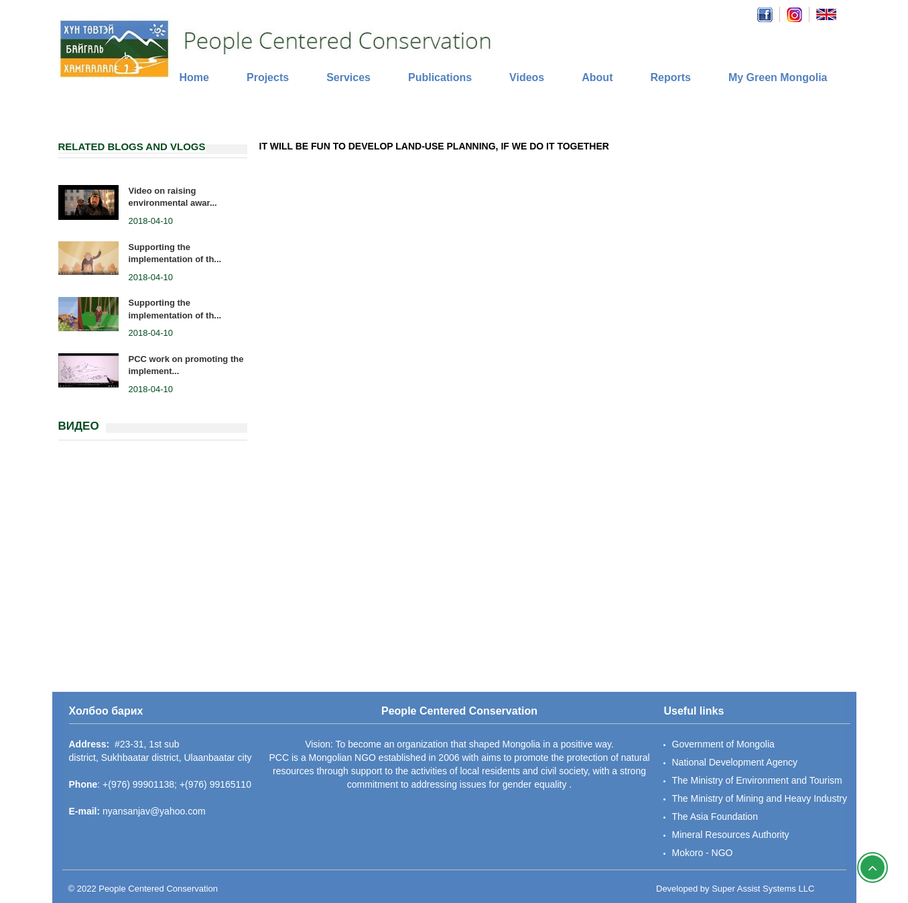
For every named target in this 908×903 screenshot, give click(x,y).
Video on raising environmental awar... (173, 197)
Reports (670, 77)
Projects (268, 77)
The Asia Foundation (715, 816)
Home (194, 77)
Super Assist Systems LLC (763, 889)
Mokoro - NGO (702, 852)
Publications (440, 77)
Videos (526, 77)
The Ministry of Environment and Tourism (757, 780)
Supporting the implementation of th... (175, 253)
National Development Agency (735, 762)
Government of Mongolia (723, 744)
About (597, 77)
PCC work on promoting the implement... (186, 365)
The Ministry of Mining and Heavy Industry (759, 798)
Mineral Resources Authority (730, 834)
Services (348, 77)
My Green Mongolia (778, 77)
